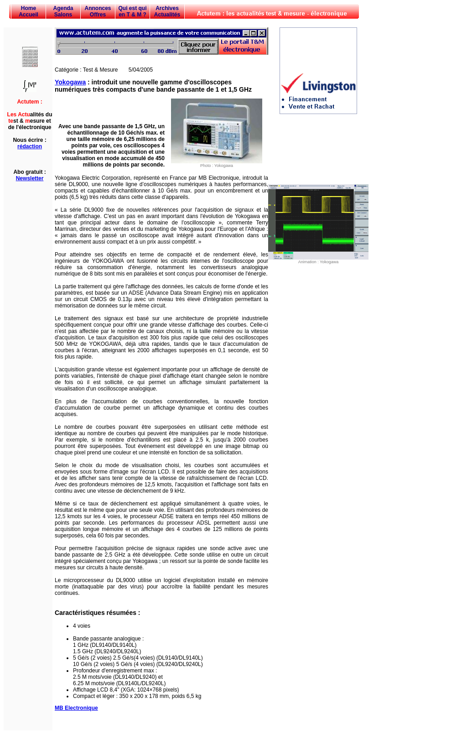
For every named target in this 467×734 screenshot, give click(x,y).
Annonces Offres (97, 11)
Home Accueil (28, 11)
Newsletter (30, 178)
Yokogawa (70, 82)
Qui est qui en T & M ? (132, 11)
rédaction (29, 146)
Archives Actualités (167, 11)
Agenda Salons (63, 11)
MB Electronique (76, 708)
